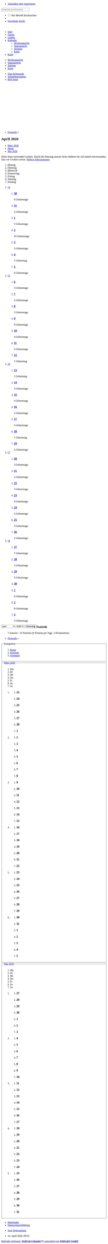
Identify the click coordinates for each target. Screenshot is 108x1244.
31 (15, 205)
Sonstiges (15, 655)
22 (15, 483)
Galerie (11, 37)
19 (15, 443)
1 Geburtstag (20, 260)
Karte (10, 54)
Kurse (13, 650)
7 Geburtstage (21, 553)
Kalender (12, 40)
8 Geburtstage (21, 608)
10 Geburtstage (21, 236)
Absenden (30, 626)
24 (15, 507)
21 (15, 470)
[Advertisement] (54, 106)
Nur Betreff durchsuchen (22, 15)
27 (15, 547)
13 (15, 370)
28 (15, 559)
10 (15, 330)
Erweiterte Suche (16, 21)
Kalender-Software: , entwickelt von (39, 1241)
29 (15, 571)
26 (15, 532)
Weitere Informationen (38, 159)
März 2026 (9, 662)
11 (15, 343)
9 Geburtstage (21, 324)
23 (15, 495)
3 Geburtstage (21, 288)
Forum (11, 34)
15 (9, 275)
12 (15, 355)
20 (15, 458)
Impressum (13, 1222)
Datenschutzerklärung (19, 1225)
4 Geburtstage (21, 336)
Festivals (14, 652)
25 (15, 519)
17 (15, 419)
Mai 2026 (9, 964)
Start (10, 31)
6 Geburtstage (21, 199)
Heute (11, 148)
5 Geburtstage (21, 211)
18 (15, 431)
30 (15, 193)
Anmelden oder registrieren (21, 4)
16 (9, 364)
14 (9, 187)
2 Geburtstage (21, 312)
